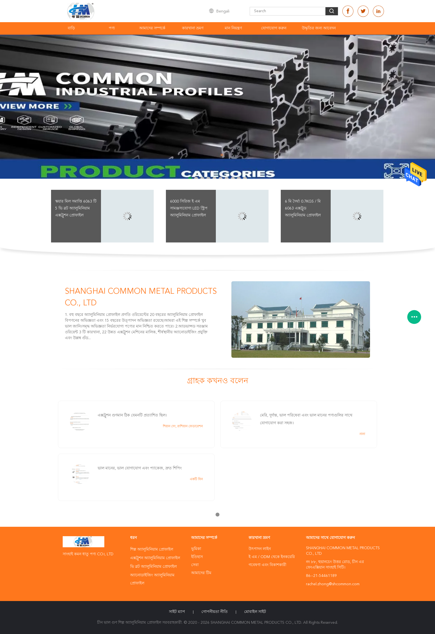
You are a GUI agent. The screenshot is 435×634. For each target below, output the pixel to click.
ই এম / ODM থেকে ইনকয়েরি (272, 557)
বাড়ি (71, 28)
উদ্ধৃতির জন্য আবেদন (319, 28)
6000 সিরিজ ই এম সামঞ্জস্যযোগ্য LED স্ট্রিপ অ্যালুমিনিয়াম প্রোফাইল (189, 208)
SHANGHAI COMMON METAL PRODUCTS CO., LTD (141, 297)
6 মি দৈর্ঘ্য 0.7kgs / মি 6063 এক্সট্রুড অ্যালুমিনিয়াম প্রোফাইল (303, 208)
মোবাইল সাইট (255, 612)
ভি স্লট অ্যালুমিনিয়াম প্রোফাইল (153, 567)
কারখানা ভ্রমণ (192, 28)
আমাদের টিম (201, 573)
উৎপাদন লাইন (260, 549)
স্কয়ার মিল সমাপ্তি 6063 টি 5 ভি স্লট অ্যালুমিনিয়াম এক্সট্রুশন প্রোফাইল (76, 208)
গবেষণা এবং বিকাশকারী (267, 565)
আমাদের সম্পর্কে (152, 28)
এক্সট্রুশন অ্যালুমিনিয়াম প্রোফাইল (155, 558)
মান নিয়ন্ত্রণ (233, 28)
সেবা (195, 565)
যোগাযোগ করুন (273, 28)
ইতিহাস (197, 557)
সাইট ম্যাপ (177, 612)
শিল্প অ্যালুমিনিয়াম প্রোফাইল (151, 549)
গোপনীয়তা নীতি (214, 612)
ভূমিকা (196, 549)
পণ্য (112, 28)
